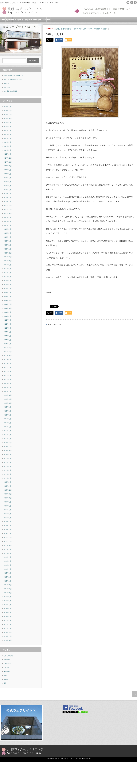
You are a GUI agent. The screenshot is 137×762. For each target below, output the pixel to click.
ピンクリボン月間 (80, 29)
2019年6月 (7, 419)
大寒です (7, 83)
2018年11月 (8, 446)
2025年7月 (7, 130)
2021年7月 (7, 320)
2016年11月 (8, 541)
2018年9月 (7, 454)
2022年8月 (7, 268)
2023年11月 (8, 209)
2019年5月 (7, 423)
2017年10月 (8, 498)
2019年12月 (8, 395)
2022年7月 (7, 272)
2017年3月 (7, 525)
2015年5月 (7, 612)
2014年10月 (8, 640)
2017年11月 (8, 494)
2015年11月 (8, 589)
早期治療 (96, 29)
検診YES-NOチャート (34, 20)
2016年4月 (7, 569)
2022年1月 (7, 296)
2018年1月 (7, 486)
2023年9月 (7, 217)
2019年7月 (7, 415)
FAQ (45, 20)
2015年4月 (7, 616)
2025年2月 (7, 150)
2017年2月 (7, 529)
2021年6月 (7, 324)
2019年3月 (7, 430)
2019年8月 (7, 411)
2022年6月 (7, 276)
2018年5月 (7, 470)
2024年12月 (8, 158)
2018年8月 (7, 458)
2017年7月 (7, 510)
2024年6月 (7, 182)
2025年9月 (7, 122)
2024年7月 (7, 178)
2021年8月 (7, 316)
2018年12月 (8, 442)
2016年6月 (7, 561)
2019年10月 (8, 403)
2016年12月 (8, 537)
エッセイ (7, 667)
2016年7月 (7, 557)
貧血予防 (7, 87)
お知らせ (58, 29)
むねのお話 (67, 29)
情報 (5, 675)
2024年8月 (7, 174)
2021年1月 (7, 344)
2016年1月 (7, 581)
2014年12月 (8, 632)
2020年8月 (7, 363)
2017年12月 (8, 490)
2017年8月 (7, 506)
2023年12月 (8, 205)
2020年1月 (7, 391)
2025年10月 (8, 118)
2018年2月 (7, 482)
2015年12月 (8, 585)
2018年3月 (7, 478)
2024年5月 (7, 186)
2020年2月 (7, 387)
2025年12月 (8, 110)
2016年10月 (8, 545)
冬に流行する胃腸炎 (10, 91)
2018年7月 (7, 462)
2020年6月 (7, 371)
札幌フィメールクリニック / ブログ (66, 758)
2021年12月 (8, 300)
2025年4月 (7, 142)
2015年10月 (8, 593)
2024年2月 (7, 197)
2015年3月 (7, 620)
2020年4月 (7, 379)
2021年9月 (7, 312)
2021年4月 (7, 332)
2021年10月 (8, 308)
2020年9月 (7, 359)
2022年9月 (7, 265)
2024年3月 (7, 193)
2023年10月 (8, 213)
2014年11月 (8, 636)
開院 (5, 683)
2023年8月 (7, 221)
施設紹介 (9, 20)
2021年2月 (7, 340)
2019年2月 (7, 434)
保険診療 (7, 671)
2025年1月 (7, 154)
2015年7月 (7, 604)
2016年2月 (7, 577)
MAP (49, 20)
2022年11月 (8, 257)
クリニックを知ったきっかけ (13, 79)
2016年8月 (7, 553)
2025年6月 (7, 134)
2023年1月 (7, 249)
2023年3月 (7, 241)
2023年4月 (7, 237)
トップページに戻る (54, 324)
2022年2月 (7, 292)
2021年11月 (8, 304)
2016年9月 (7, 549)
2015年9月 (7, 597)
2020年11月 (8, 352)
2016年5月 (7, 565)
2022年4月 (7, 284)
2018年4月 (7, 474)
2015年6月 (7, 608)
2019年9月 (7, 407)
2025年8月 (7, 126)
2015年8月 (7, 600)
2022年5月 (7, 280)
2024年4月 (7, 190)
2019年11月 (8, 399)
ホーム (3, 20)
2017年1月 (7, 533)
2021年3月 (7, 336)
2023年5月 (7, 233)
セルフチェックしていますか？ (14, 75)
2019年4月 (7, 427)
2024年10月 (8, 166)
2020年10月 (8, 355)
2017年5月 (7, 518)
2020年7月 (7, 367)
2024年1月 (7, 201)
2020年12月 (8, 348)
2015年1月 (7, 628)
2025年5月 (7, 138)
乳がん (90, 29)
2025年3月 (7, 146)
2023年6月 (7, 229)
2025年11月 (8, 114)
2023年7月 (7, 225)
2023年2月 (7, 245)
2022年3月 (7, 288)
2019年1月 (7, 438)
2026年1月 (7, 106)
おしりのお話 (8, 655)
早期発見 (104, 29)
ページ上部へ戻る (134, 694)
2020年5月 (7, 375)
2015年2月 (7, 624)
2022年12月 (8, 253)
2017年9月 (7, 502)
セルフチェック (19, 20)
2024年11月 (8, 162)
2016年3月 (7, 573)
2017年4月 (7, 521)
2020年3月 (7, 383)
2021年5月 (7, 328)
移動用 (6, 679)
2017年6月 (7, 514)
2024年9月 (7, 170)
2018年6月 (7, 466)
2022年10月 (8, 261)
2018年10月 (8, 450)
